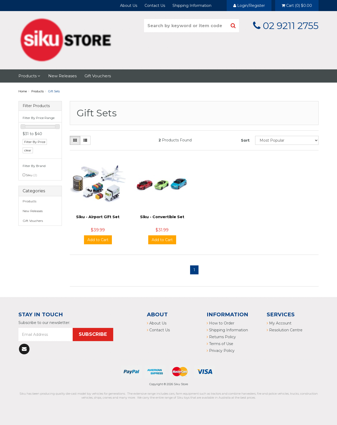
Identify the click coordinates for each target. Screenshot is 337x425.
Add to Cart (97, 239)
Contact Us (155, 5)
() (297, 5)
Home (22, 91)
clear (27, 150)
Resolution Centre (285, 330)
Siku (31, 175)
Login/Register (249, 5)
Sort (245, 140)
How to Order (220, 323)
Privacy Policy (221, 350)
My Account (279, 323)
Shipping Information (191, 5)
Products (29, 75)
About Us (128, 5)
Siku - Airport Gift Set (98, 216)
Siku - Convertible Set (162, 216)
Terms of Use (220, 343)
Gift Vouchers (98, 75)
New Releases (62, 75)
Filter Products (36, 106)
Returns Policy (221, 337)
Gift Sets (54, 91)
